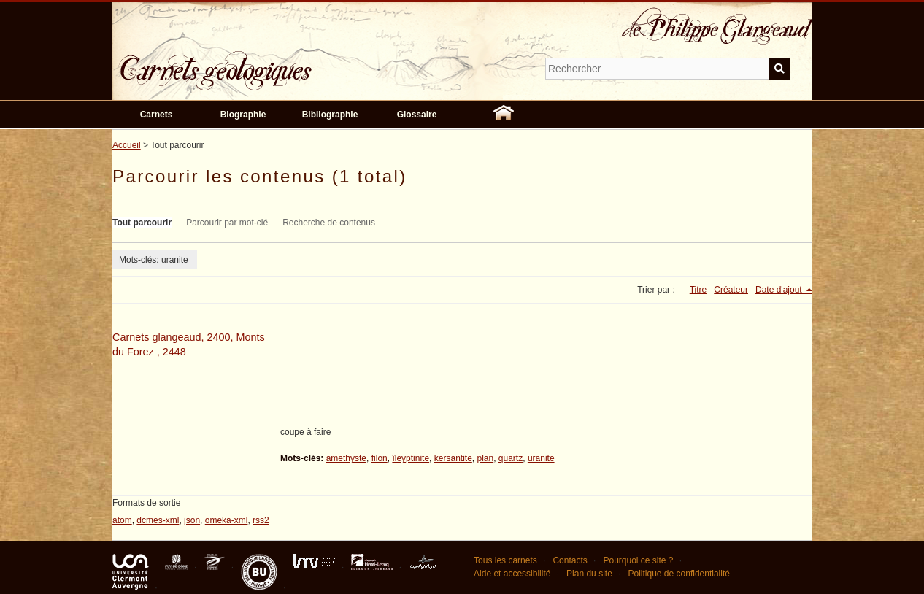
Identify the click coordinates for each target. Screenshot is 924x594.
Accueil (126, 145)
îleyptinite (410, 458)
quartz (510, 458)
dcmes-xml (157, 520)
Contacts (570, 560)
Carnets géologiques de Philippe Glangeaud (258, 61)
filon (379, 458)
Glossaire (417, 114)
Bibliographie (330, 114)
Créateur (731, 290)
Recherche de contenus (328, 222)
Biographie (243, 114)
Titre (698, 290)
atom (122, 520)
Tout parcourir (142, 222)
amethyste (346, 458)
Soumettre (779, 69)
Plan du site (589, 573)
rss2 (261, 520)
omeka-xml (226, 520)
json (192, 520)
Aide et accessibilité (512, 573)
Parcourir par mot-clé (227, 222)
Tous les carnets (505, 560)
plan (485, 458)
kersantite (453, 458)
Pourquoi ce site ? (638, 560)
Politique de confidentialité (678, 573)
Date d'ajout (779, 290)
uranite (541, 458)
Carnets (156, 114)
